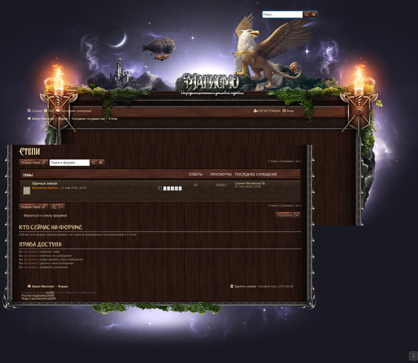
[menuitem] (48, 111)
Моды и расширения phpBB (39, 298)
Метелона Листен (45, 187)
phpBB (50, 292)
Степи (29, 151)
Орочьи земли (44, 183)
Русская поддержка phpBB (38, 295)
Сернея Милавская (248, 183)
